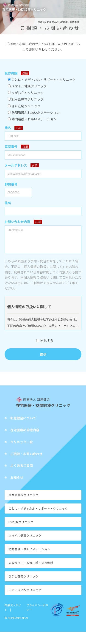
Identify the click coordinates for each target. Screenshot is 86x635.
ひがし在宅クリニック (23, 579)
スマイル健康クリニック (24, 538)
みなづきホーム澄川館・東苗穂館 (30, 566)
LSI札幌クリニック (20, 525)
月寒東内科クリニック (23, 498)
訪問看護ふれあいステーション (29, 552)
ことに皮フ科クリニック (24, 593)
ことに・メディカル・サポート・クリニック (38, 511)
